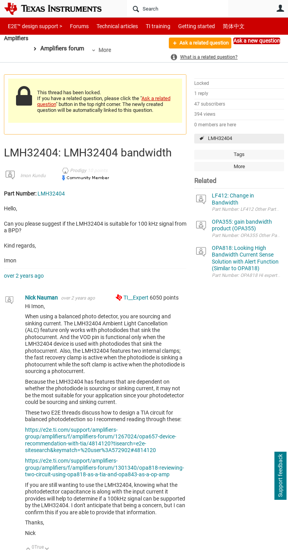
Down (47, 549)
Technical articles (109, 26)
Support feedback (280, 475)
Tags (239, 154)
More (107, 50)
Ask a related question (199, 44)
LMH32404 (220, 138)
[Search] (177, 8)
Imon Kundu (33, 175)
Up (28, 549)
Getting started (182, 26)
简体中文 (217, 26)
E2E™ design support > (32, 26)
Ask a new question (256, 41)
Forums (73, 26)
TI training (147, 26)
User (280, 8)
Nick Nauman (42, 297)
